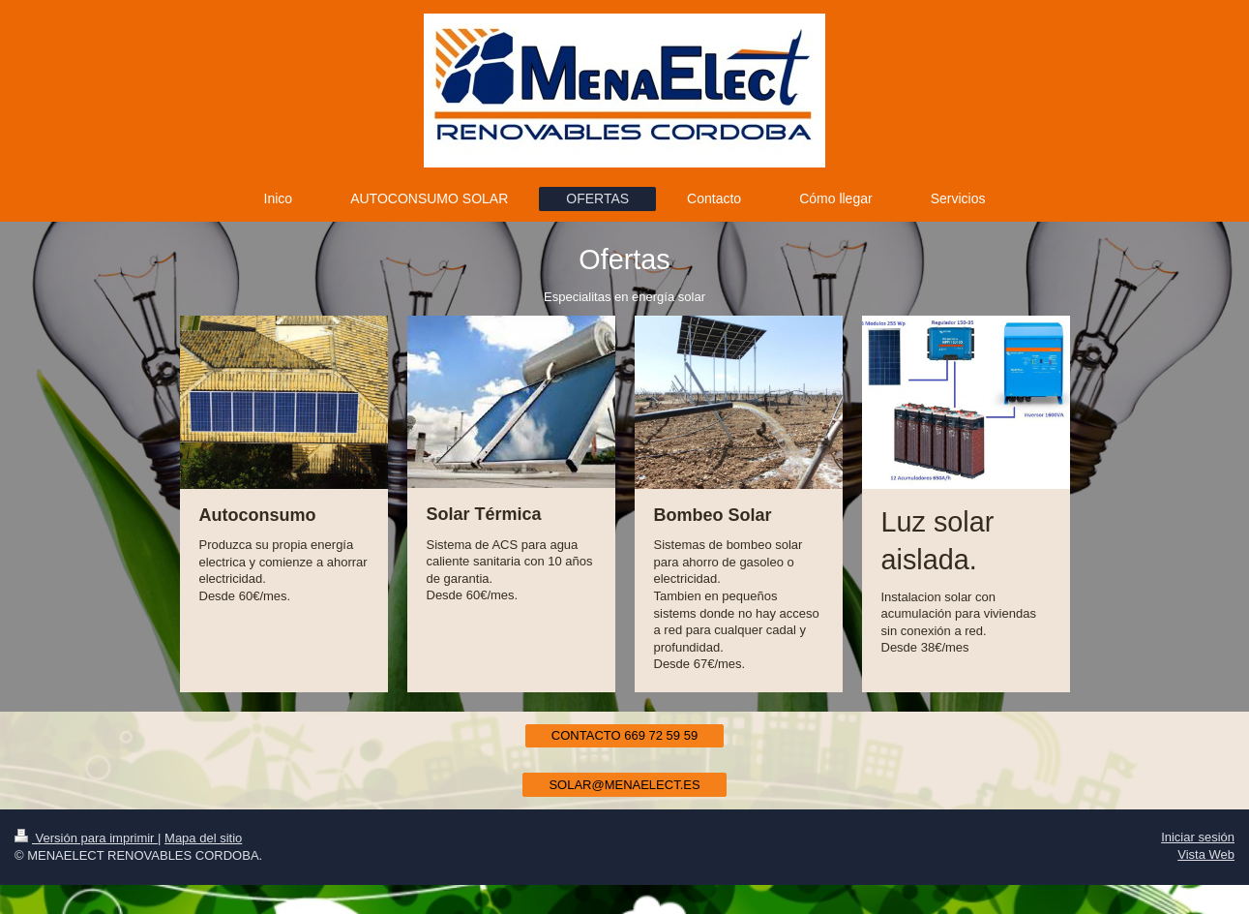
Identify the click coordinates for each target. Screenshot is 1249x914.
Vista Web (1205, 854)
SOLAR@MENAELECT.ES (624, 784)
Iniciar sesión (1197, 837)
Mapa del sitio (203, 838)
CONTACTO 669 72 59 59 (624, 735)
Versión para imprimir (86, 838)
